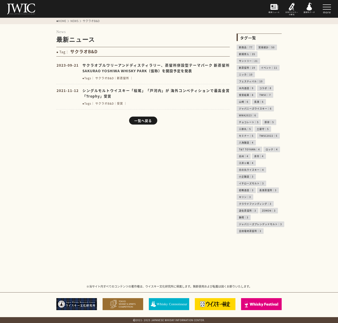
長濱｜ (259, 101)
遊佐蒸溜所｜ (247, 210)
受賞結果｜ (246, 95)
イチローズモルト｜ (251, 183)
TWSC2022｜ (268, 135)
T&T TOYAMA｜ (249, 149)
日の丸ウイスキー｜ (251, 169)
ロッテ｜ (272, 149)
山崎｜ (243, 101)
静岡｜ (243, 217)
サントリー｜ (248, 61)
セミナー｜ (246, 135)
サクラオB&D (104, 78)
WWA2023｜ (247, 115)
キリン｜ (245, 197)
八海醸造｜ (246, 142)
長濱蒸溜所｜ (268, 190)
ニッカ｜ (246, 74)
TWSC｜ (265, 95)
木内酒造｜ (246, 88)
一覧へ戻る (143, 120)
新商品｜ (246, 47)
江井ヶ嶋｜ (246, 163)
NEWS (74, 21)
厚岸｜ (269, 122)
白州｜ (243, 156)
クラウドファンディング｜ (255, 203)
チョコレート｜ (249, 122)
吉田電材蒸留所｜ (250, 231)
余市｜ (259, 156)
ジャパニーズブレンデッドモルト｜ (260, 224)
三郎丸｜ (245, 129)
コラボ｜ (265, 88)
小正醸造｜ (246, 176)
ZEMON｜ (269, 210)
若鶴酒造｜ (246, 190)
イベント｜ (269, 67)
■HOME (61, 21)
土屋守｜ (263, 129)
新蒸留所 (123, 78)
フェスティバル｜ (251, 81)
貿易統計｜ (266, 47)
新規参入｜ (247, 54)
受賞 (120, 103)
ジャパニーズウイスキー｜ (255, 108)
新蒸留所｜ (247, 67)
